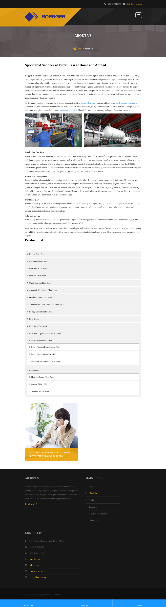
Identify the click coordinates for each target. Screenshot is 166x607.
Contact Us (93, 520)
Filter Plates (34, 370)
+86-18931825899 (37, 571)
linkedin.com (35, 559)
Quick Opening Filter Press (40, 283)
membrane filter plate (68, 110)
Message (84, 603)
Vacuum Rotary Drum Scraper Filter (45, 361)
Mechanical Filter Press (38, 261)
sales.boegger (35, 565)
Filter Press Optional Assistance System (45, 333)
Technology (93, 507)
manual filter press (87, 103)
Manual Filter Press (37, 254)
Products (92, 500)
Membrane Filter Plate (40, 391)
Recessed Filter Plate (39, 384)
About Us (93, 493)
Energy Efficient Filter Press (40, 312)
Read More (31, 504)
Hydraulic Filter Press (38, 268)
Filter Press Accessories (38, 326)
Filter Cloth (34, 319)
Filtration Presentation (98, 514)
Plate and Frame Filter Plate (42, 377)
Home (79, 49)
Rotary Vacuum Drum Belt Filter (44, 354)
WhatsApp (28, 603)
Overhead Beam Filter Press (40, 297)
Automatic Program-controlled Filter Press (46, 304)
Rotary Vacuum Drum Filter (40, 340)
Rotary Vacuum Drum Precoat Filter (45, 347)
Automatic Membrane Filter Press (43, 290)
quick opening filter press (126, 103)
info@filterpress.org (134, 4)
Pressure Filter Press (37, 276)
